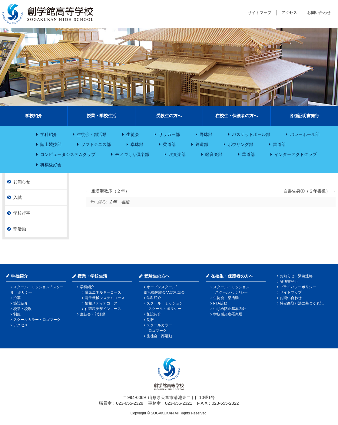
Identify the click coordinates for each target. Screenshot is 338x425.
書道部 (279, 144)
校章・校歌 (22, 309)
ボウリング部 (240, 144)
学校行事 (21, 213)
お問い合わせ (319, 12)
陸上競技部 (50, 144)
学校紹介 (33, 115)
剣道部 (201, 144)
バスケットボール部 (251, 134)
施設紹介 (20, 303)
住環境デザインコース (103, 309)
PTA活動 (220, 303)
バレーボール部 (305, 134)
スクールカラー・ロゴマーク (37, 320)
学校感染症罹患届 (227, 314)
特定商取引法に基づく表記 (301, 303)
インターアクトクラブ (295, 154)
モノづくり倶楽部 (132, 154)
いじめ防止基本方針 (229, 309)
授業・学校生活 (101, 115)
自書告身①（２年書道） (309, 191)
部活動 (19, 228)
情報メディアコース (101, 303)
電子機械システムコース (105, 298)
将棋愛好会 (50, 164)
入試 (17, 197)
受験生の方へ (169, 115)
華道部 (248, 154)
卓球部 (137, 144)
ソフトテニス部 (96, 144)
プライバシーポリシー (298, 287)
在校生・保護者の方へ (236, 115)
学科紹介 (48, 134)
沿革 (17, 298)
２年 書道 (119, 201)
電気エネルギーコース (103, 292)
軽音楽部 (213, 154)
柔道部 (169, 144)
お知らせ (21, 181)
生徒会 (132, 134)
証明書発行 (289, 281)
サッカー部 (169, 134)
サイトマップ (259, 12)
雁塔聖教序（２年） (107, 191)
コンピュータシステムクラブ (67, 154)
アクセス (289, 12)
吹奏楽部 (177, 154)
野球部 (206, 134)
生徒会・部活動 (92, 134)
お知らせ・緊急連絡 (296, 276)
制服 (17, 314)
